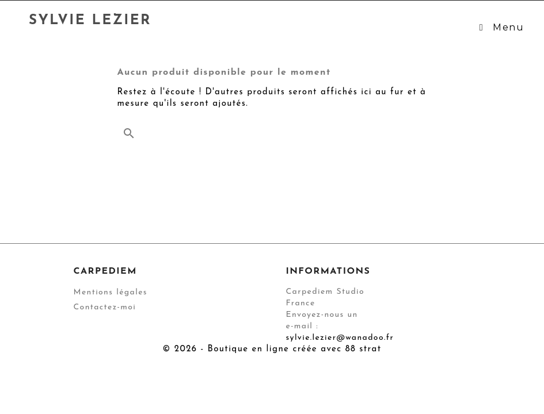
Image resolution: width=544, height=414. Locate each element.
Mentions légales (110, 292)
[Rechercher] (272, 130)
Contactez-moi (105, 307)
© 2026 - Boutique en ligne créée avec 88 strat (272, 349)
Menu (499, 27)
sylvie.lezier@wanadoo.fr (340, 338)
